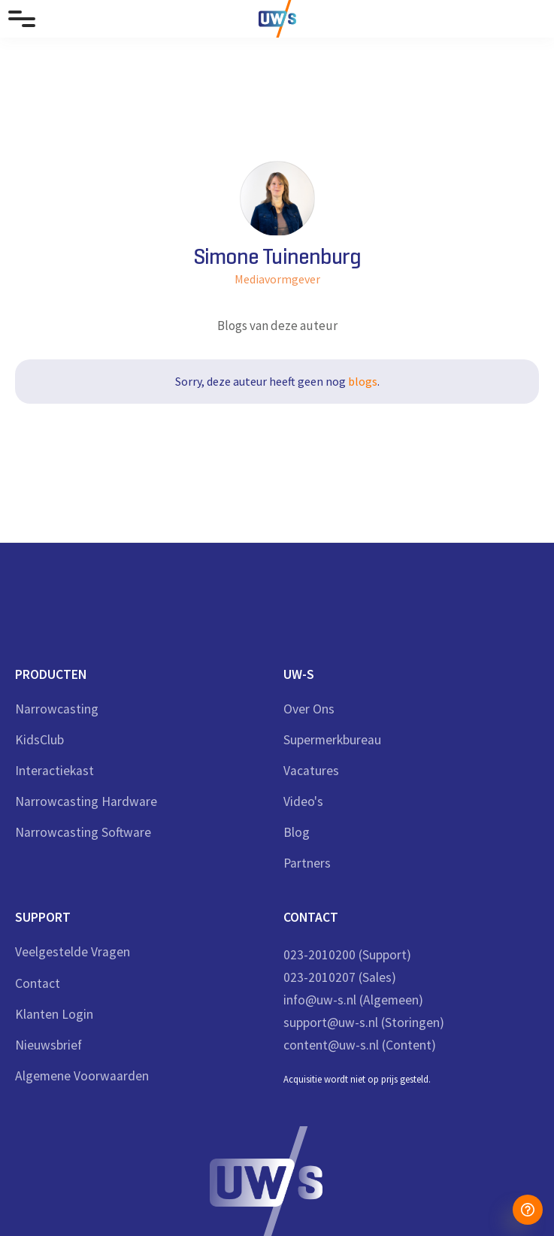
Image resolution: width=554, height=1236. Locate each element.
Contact (37, 984)
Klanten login (54, 1014)
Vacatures (311, 771)
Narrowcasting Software (83, 833)
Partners (307, 863)
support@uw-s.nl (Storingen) (363, 1022)
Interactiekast (54, 771)
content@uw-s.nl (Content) (359, 1045)
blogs (362, 381)
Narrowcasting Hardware (86, 802)
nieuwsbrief (48, 1045)
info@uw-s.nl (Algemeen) (353, 1000)
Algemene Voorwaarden (82, 1076)
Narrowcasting (56, 709)
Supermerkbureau (332, 740)
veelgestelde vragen (72, 952)
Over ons (309, 709)
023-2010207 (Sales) (339, 977)
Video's (303, 802)
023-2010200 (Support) (347, 955)
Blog (296, 833)
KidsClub (39, 740)
